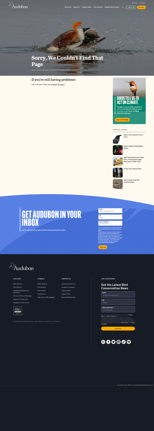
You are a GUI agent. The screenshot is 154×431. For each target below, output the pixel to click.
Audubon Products (68, 287)
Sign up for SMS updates (46, 297)
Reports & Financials (20, 299)
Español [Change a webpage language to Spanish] (142, 3)
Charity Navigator (17, 310)
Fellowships (42, 287)
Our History (17, 287)
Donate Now (66, 291)
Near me (131, 7)
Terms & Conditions (109, 242)
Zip (100, 215)
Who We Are (17, 284)
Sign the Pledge (122, 120)
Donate (141, 7)
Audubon (18, 5)
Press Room (42, 291)
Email (100, 209)
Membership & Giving (112, 7)
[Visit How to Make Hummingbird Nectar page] (129, 150)
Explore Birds (86, 7)
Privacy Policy (106, 229)
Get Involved (98, 7)
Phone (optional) (104, 222)
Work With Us (42, 284)
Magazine (134, 3)
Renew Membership (68, 297)
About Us (77, 7)
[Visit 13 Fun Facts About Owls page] (129, 173)
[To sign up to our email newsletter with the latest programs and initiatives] (110, 210)
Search (123, 7)
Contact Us (41, 294)
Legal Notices (39, 321)
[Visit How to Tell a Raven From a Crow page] (129, 139)
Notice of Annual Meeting (22, 296)
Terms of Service (116, 229)
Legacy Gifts (66, 294)
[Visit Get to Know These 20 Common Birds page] (129, 184)
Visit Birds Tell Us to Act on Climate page (129, 101)
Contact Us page (58, 84)
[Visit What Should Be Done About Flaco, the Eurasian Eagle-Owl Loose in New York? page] (129, 161)
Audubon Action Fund (21, 303)
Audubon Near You (68, 284)
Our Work (68, 7)
